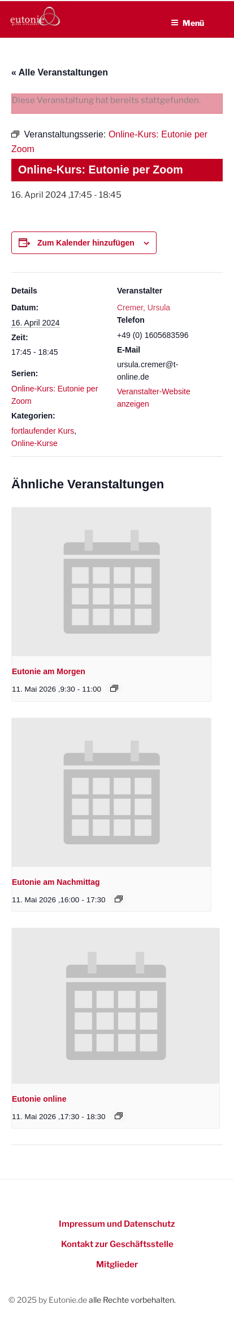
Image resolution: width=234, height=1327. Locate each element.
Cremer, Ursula (143, 307)
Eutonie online (39, 1098)
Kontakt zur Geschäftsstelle (117, 1244)
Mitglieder (117, 1264)
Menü (187, 23)
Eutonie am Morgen (48, 671)
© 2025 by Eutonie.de (48, 1299)
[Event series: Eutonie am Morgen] (114, 688)
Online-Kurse (34, 443)
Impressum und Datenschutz (117, 1224)
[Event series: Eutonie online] (119, 1115)
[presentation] (111, 581)
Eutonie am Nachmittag (56, 882)
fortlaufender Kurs (42, 430)
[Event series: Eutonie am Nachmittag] (119, 899)
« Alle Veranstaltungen (59, 72)
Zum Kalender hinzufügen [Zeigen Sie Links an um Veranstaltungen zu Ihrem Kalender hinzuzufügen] (86, 242)
